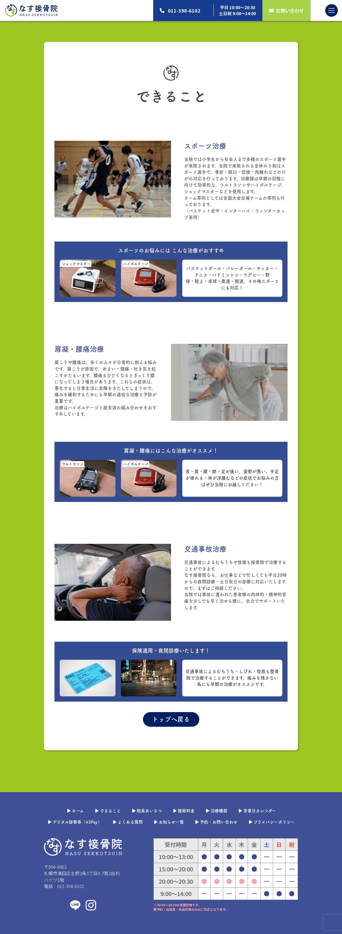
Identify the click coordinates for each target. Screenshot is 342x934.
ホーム (75, 811)
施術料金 (183, 811)
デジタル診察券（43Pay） (74, 822)
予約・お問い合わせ (216, 822)
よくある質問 (127, 822)
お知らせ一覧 (168, 822)
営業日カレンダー (257, 811)
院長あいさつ (146, 811)
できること (107, 811)
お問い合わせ (286, 10)
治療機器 (216, 811)
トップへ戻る (171, 719)
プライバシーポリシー (271, 822)
